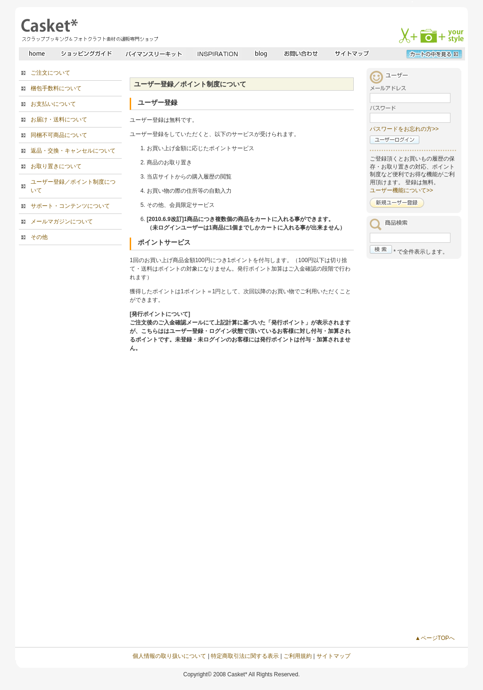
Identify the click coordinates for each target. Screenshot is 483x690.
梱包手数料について (56, 88)
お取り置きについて (56, 166)
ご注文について (50, 72)
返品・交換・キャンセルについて (73, 150)
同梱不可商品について (59, 135)
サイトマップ (333, 656)
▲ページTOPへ (435, 638)
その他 (39, 237)
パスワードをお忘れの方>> (404, 129)
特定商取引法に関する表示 (245, 656)
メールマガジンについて (62, 221)
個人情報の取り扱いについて (169, 656)
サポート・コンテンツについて (70, 206)
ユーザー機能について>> (401, 190)
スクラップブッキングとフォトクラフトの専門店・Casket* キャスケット (88, 29)
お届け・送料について (59, 119)
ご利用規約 (297, 656)
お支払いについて (53, 104)
